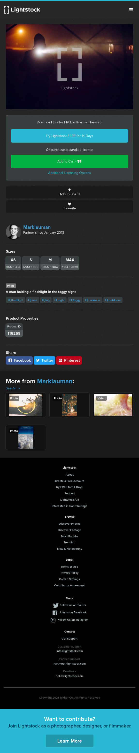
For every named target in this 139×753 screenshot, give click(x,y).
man (32, 300)
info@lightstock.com (69, 651)
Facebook (19, 360)
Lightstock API (69, 499)
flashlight (15, 300)
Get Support (69, 638)
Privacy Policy (69, 573)
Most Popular (69, 536)
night (59, 300)
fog (46, 300)
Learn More (69, 740)
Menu (131, 10)
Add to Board (69, 192)
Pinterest (69, 360)
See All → (13, 388)
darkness (92, 300)
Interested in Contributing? (69, 506)
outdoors (113, 300)
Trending (69, 542)
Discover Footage (69, 530)
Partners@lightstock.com (70, 663)
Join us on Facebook (72, 612)
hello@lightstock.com (70, 676)
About (70, 474)
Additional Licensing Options (69, 172)
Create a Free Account (69, 481)
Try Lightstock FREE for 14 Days (69, 135)
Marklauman (37, 227)
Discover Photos (69, 524)
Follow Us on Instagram (73, 619)
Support (69, 493)
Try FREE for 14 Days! (69, 487)
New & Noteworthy (69, 549)
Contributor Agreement (69, 585)
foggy (75, 300)
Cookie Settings (69, 579)
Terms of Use (69, 567)
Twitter (45, 360)
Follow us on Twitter (73, 605)
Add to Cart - (69, 161)
